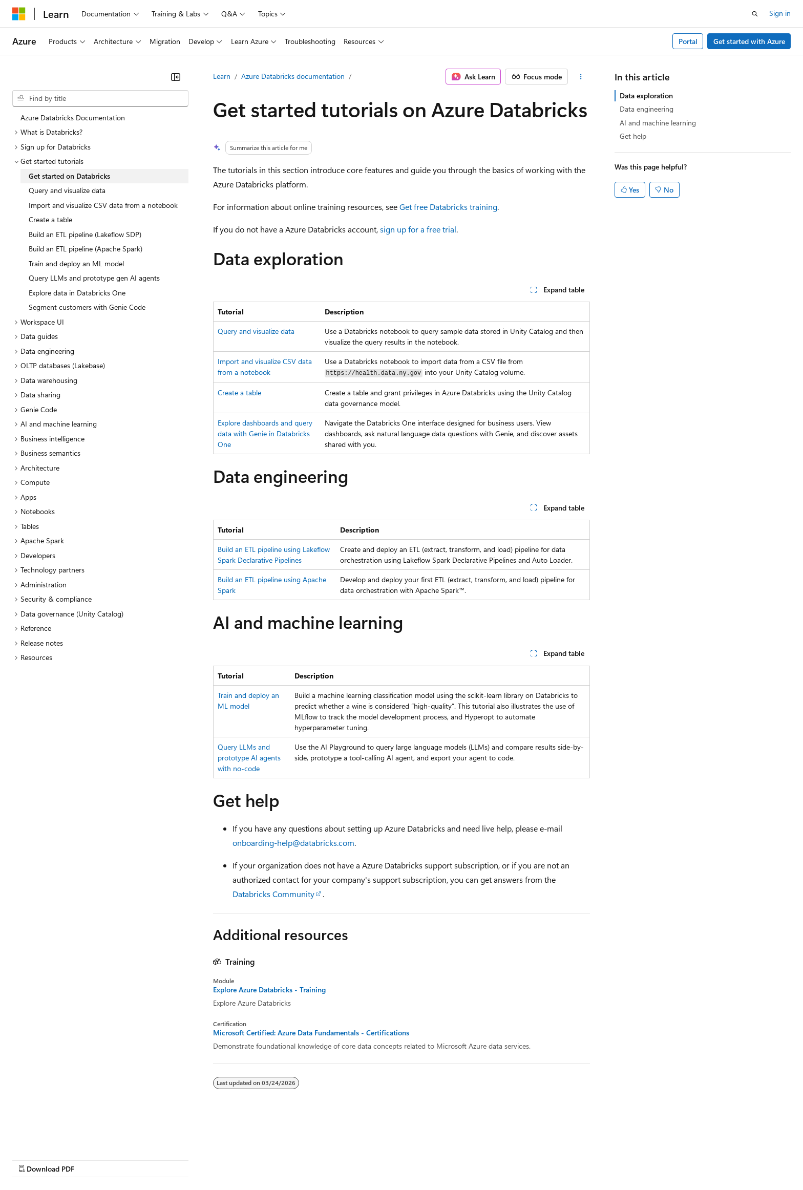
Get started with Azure (749, 41)
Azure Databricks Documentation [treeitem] (72, 117)
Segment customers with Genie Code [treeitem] (87, 307)
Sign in (780, 13)
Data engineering (646, 109)
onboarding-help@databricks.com (293, 842)
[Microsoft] (19, 13)
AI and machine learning (658, 123)
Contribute (183, 1159)
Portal (688, 41)
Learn (221, 76)
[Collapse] (175, 77)
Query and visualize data (256, 331)
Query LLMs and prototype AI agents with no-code (249, 757)
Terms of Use (374, 1159)
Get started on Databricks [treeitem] (69, 176)
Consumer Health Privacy (294, 1159)
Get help (633, 136)
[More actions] (581, 77)
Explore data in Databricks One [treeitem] (77, 293)
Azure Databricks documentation (293, 76)
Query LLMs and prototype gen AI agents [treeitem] (94, 278)
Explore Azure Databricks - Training (269, 989)
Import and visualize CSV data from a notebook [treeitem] (103, 205)
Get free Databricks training (448, 206)
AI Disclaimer (32, 1159)
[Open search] (755, 14)
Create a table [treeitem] (50, 219)
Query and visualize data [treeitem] (67, 190)
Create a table (239, 392)
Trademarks (424, 1159)
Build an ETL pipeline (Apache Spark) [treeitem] (85, 248)
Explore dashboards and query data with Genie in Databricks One (265, 433)
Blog (139, 1159)
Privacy (224, 1159)
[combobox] (100, 98)
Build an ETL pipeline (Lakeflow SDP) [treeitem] (85, 234)
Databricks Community (273, 893)
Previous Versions (93, 1159)
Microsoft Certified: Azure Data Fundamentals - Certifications (311, 1032)
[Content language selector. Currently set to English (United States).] (59, 1135)
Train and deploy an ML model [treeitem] (76, 263)
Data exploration (646, 95)
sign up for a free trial (418, 229)
